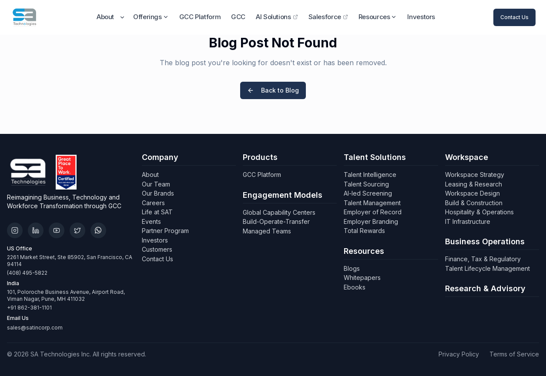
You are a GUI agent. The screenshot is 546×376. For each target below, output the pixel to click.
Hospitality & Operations (479, 212)
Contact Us (514, 17)
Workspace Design (472, 193)
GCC (238, 17)
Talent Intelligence (370, 174)
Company (160, 157)
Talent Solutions (375, 157)
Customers (157, 249)
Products (260, 157)
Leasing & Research (473, 184)
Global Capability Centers (279, 212)
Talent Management (372, 202)
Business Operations (485, 241)
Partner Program (165, 230)
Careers (153, 202)
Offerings (151, 17)
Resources (377, 17)
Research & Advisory (485, 288)
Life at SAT (157, 212)
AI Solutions (277, 17)
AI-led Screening (368, 193)
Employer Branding (371, 221)
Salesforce (328, 17)
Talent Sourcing (366, 184)
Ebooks (354, 287)
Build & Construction (473, 202)
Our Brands (158, 193)
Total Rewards (364, 230)
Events (151, 221)
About (105, 17)
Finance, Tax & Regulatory (483, 259)
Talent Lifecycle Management (487, 268)
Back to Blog (273, 90)
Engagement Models (282, 195)
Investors (421, 17)
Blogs (352, 268)
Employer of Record (373, 212)
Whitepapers (362, 277)
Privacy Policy (459, 354)
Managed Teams (267, 231)
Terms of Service (514, 354)
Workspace (466, 157)
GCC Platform (200, 17)
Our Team (156, 184)
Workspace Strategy (474, 174)
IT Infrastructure (467, 221)
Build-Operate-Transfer (276, 221)
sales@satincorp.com (35, 327)
